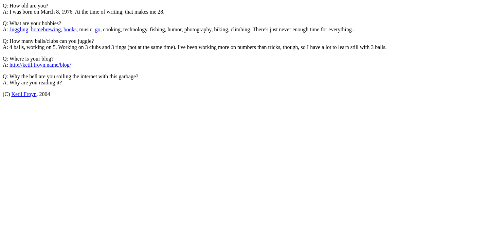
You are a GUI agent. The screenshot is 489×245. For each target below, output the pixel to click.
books (70, 29)
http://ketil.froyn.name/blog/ (40, 65)
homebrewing (46, 29)
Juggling (19, 29)
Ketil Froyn (23, 94)
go (98, 29)
